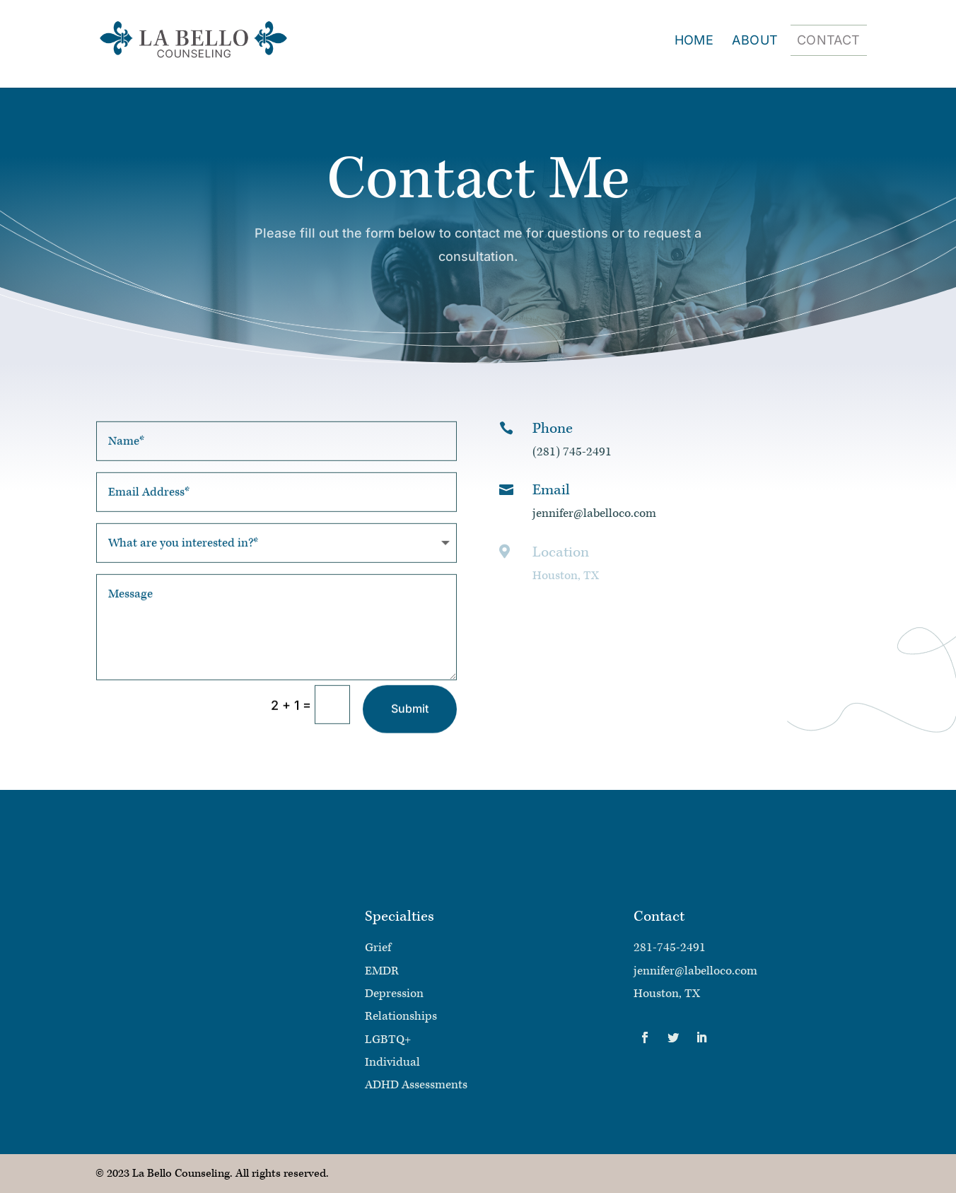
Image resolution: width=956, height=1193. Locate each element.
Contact (829, 41)
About (755, 41)
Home (694, 41)
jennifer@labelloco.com (594, 513)
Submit (410, 723)
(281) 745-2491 (572, 452)
